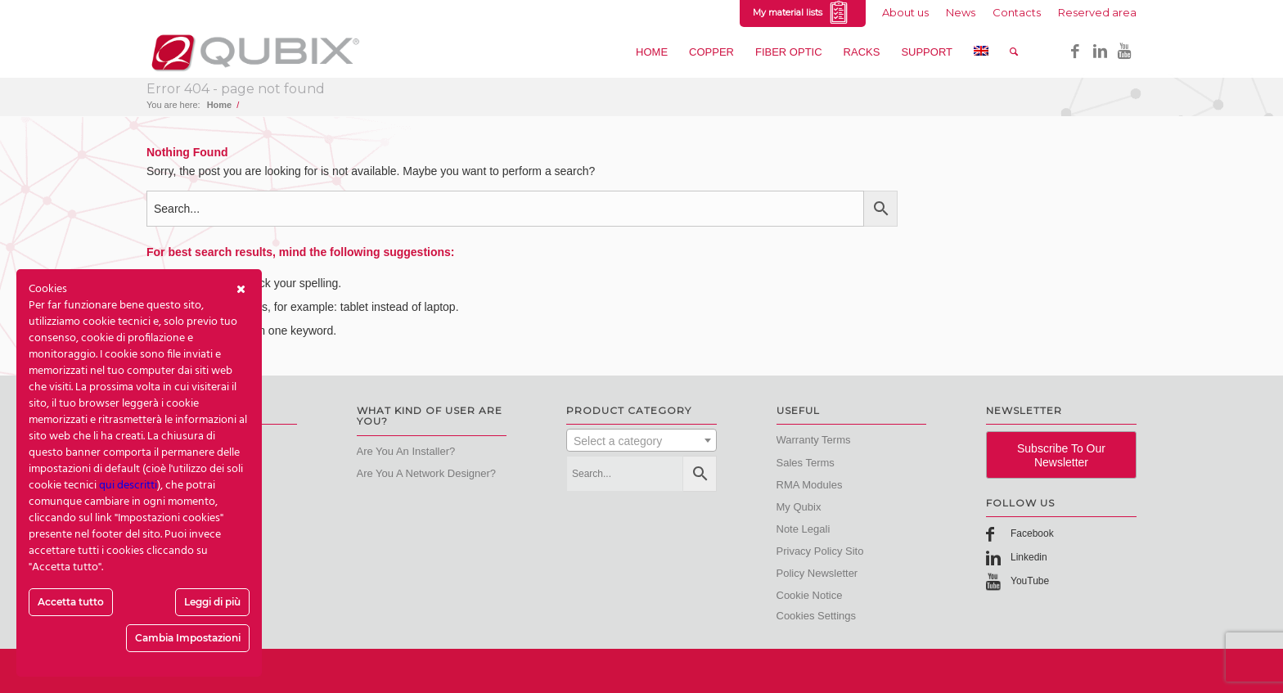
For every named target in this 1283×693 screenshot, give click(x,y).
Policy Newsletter (817, 573)
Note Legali (804, 529)
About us (905, 12)
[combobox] (641, 440)
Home (219, 105)
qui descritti (128, 485)
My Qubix (799, 507)
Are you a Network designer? (427, 473)
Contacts (1017, 12)
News (960, 12)
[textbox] (641, 441)
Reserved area (1097, 12)
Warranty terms (814, 440)
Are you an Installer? (406, 451)
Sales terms (806, 463)
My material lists (803, 13)
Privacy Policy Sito (820, 551)
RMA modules (810, 485)
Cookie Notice (810, 595)
